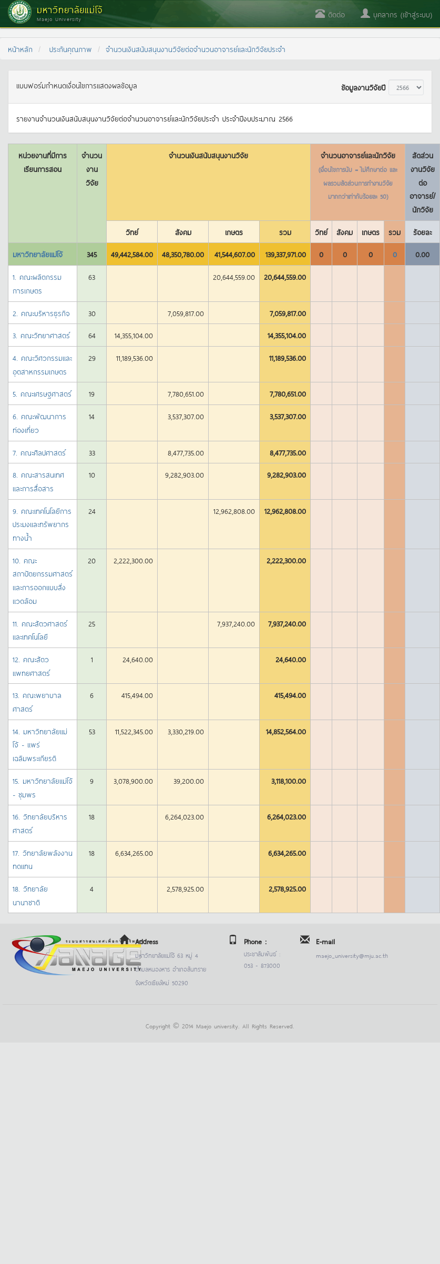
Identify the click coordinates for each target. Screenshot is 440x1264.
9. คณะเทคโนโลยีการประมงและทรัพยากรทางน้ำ (42, 523)
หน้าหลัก (20, 49)
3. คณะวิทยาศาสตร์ (41, 335)
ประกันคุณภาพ (70, 49)
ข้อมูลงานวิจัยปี (363, 87)
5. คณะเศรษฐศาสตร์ (42, 393)
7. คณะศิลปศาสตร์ (39, 452)
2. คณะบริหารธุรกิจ (41, 313)
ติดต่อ (330, 14)
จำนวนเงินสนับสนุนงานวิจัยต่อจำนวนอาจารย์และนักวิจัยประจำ (195, 49)
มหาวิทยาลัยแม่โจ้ (38, 254)
